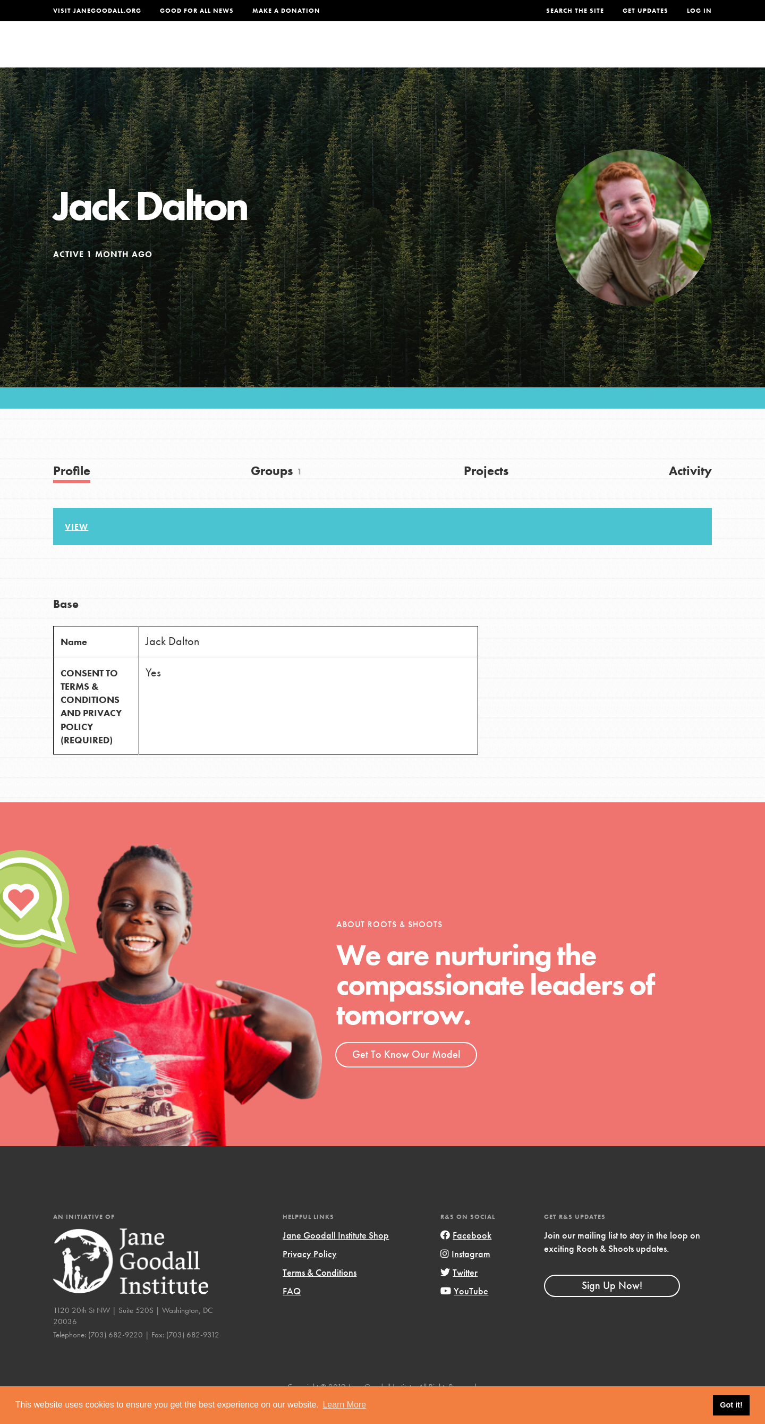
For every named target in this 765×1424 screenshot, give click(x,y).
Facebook (465, 1257)
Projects (544, 51)
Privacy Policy (310, 1275)
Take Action (677, 51)
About (243, 51)
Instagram (465, 1275)
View (76, 548)
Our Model (475, 51)
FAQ (292, 1313)
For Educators (389, 51)
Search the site (575, 10)
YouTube (464, 1313)
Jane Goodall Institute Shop (336, 1257)
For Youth (304, 51)
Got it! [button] (731, 1405)
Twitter (459, 1294)
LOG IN (699, 10)
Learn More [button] (344, 1404)
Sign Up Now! (612, 1307)
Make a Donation (286, 10)
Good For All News (197, 10)
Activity (690, 492)
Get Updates (645, 10)
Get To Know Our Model (406, 1076)
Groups (605, 51)
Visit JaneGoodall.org (97, 10)
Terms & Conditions (319, 1294)
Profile (71, 492)
